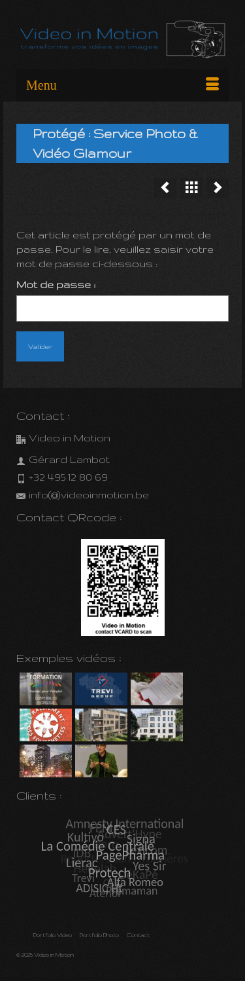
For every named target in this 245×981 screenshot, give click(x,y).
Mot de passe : (122, 300)
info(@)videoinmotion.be (82, 494)
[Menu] (122, 85)
